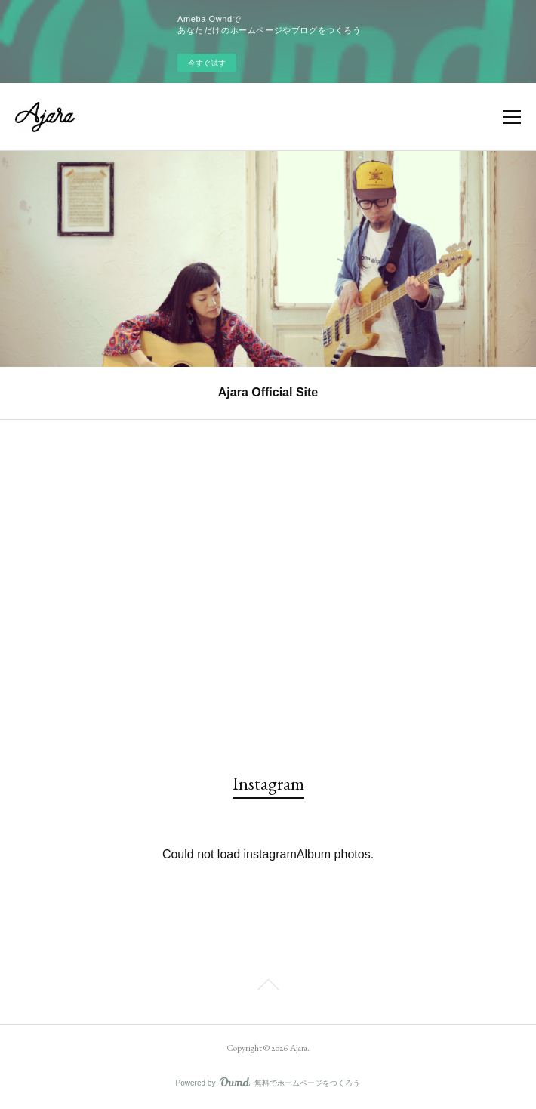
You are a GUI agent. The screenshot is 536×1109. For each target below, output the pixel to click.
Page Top (268, 987)
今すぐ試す (207, 63)
